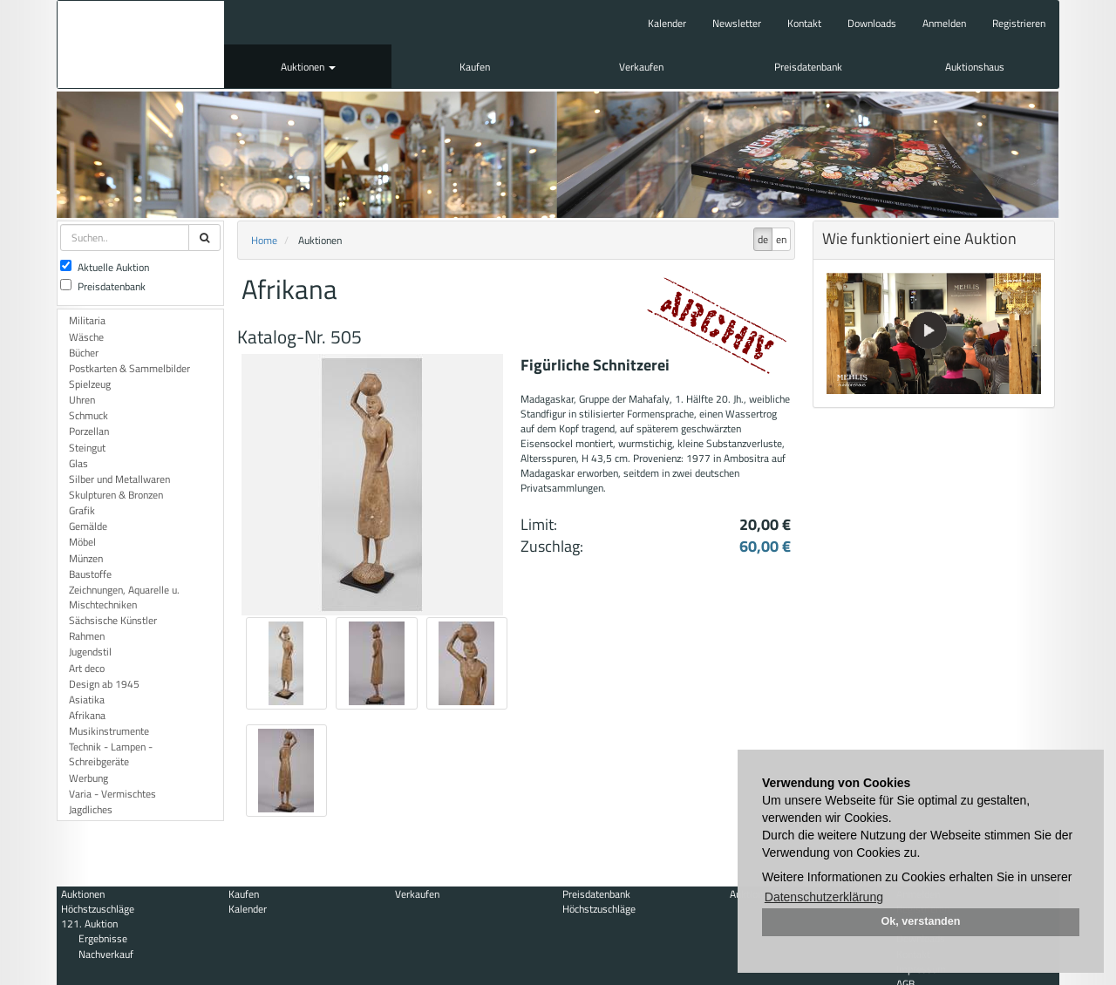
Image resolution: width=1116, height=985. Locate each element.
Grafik (82, 510)
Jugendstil (90, 651)
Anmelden (944, 23)
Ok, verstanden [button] (921, 921)
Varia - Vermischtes (112, 793)
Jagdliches (90, 809)
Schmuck (88, 415)
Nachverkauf (105, 954)
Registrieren (1018, 23)
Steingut (87, 447)
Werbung (88, 778)
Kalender (667, 23)
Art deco (87, 668)
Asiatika (87, 699)
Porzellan (89, 431)
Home (264, 240)
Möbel (82, 541)
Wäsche (86, 337)
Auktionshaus (974, 66)
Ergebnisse (102, 938)
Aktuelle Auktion (104, 267)
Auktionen (308, 66)
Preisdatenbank (808, 66)
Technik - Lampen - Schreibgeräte (111, 754)
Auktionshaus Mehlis (141, 44)
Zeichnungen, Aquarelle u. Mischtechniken (124, 597)
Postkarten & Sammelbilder (129, 368)
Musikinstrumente (109, 731)
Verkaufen (641, 66)
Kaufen (474, 66)
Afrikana (87, 715)
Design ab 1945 (104, 684)
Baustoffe (90, 574)
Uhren (82, 399)
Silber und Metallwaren (119, 479)
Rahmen (87, 636)
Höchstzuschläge (97, 908)
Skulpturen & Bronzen (116, 494)
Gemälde (88, 526)
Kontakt (804, 23)
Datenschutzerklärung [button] (824, 897)
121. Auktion (89, 923)
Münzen (86, 558)
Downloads (871, 23)
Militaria (87, 320)
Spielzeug (90, 384)
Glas (78, 463)
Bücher (84, 352)
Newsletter (736, 23)
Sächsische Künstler (113, 620)
